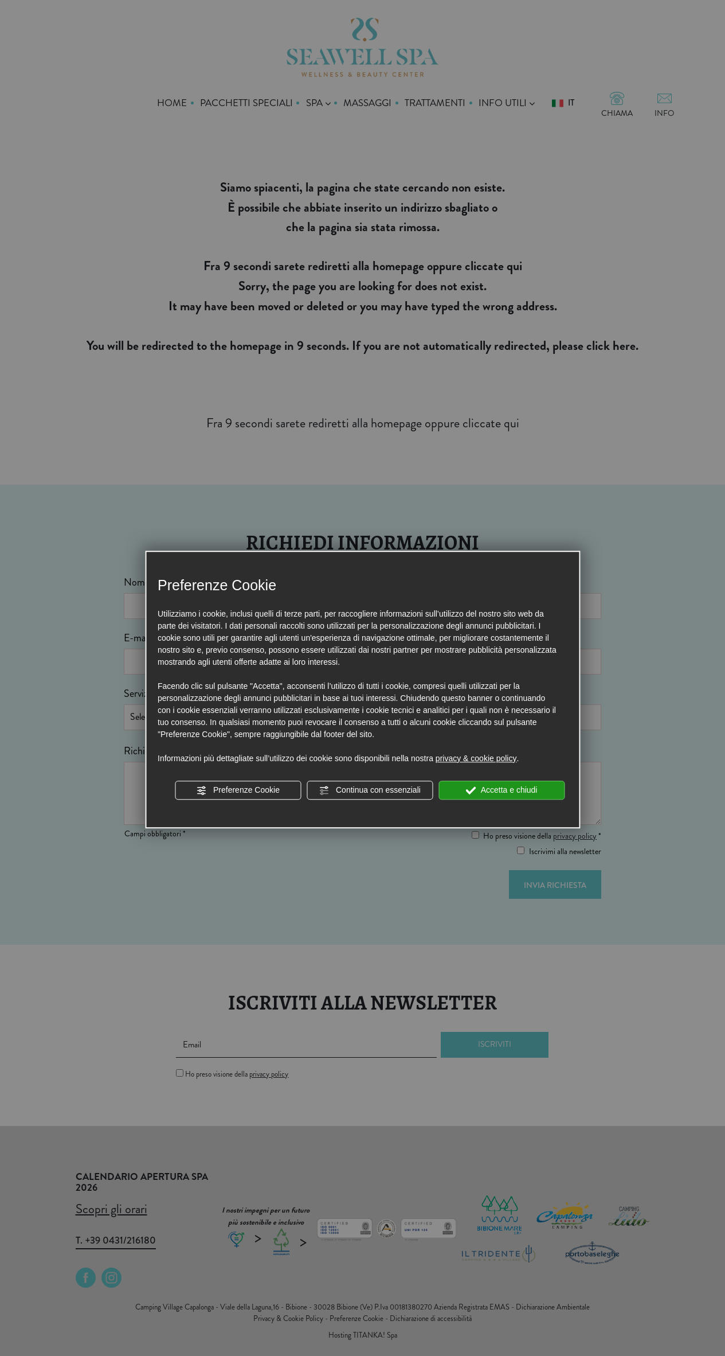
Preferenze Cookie (238, 790)
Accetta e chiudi (502, 790)
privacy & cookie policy (476, 758)
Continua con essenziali (370, 790)
